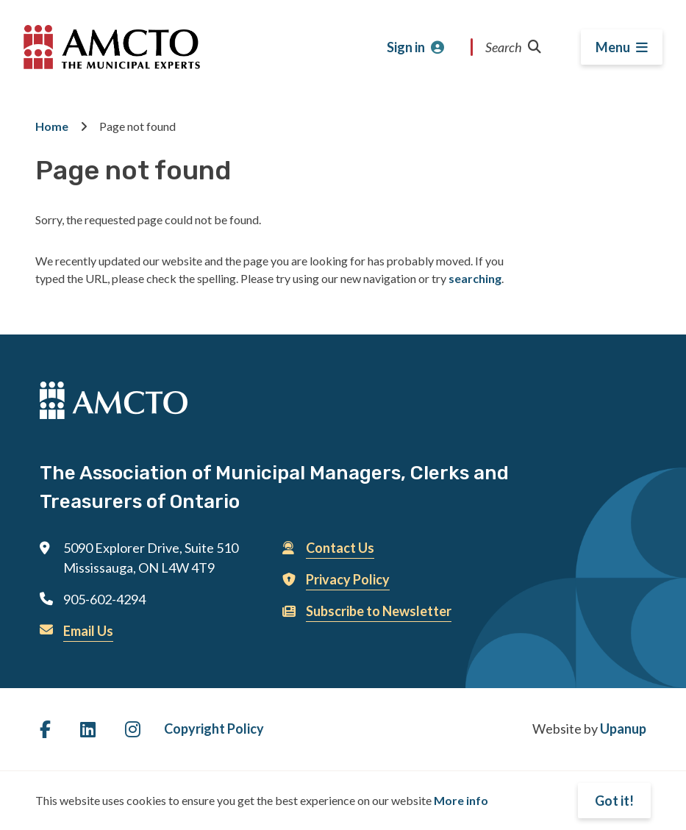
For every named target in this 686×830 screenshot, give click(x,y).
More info (461, 800)
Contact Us (340, 548)
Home (51, 126)
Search (513, 47)
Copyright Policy (214, 728)
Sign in (406, 47)
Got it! (614, 801)
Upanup (623, 728)
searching (475, 278)
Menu (613, 47)
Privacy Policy (348, 579)
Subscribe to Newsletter (378, 611)
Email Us (88, 631)
